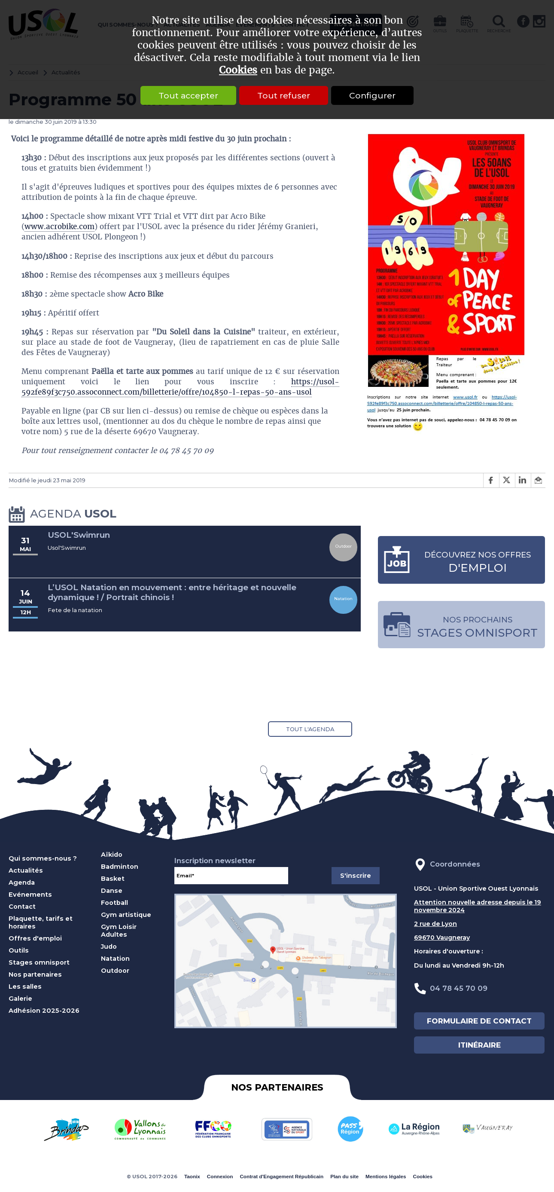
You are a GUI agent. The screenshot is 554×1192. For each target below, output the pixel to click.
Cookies (238, 70)
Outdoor (115, 970)
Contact (22, 906)
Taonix (192, 1176)
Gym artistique (126, 915)
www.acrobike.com (59, 226)
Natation (115, 958)
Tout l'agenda (310, 729)
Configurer (372, 95)
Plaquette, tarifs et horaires (41, 922)
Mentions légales (385, 1176)
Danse (111, 891)
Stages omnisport (39, 962)
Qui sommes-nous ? (43, 858)
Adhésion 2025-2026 (44, 1010)
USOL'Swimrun (79, 535)
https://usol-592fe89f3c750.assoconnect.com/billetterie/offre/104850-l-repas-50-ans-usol (180, 387)
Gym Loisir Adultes (119, 930)
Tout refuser (283, 95)
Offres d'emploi (35, 938)
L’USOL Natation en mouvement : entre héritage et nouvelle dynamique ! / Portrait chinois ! (172, 593)
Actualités (26, 870)
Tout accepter (188, 95)
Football (114, 903)
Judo (109, 946)
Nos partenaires (35, 974)
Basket (113, 879)
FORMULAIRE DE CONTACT (479, 1021)
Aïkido (111, 854)
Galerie (20, 998)
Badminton (119, 866)
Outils (19, 950)
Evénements (30, 894)
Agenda (22, 882)
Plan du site (344, 1176)
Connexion (220, 1176)
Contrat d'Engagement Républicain (281, 1176)
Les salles (25, 986)
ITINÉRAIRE (479, 1045)
